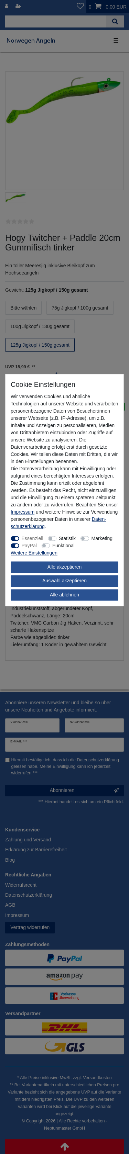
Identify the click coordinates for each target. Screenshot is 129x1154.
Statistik (67, 538)
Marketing (102, 538)
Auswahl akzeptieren (64, 580)
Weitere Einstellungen (34, 553)
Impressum (22, 512)
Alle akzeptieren (64, 567)
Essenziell (32, 538)
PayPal (29, 545)
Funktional (63, 545)
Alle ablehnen (64, 594)
